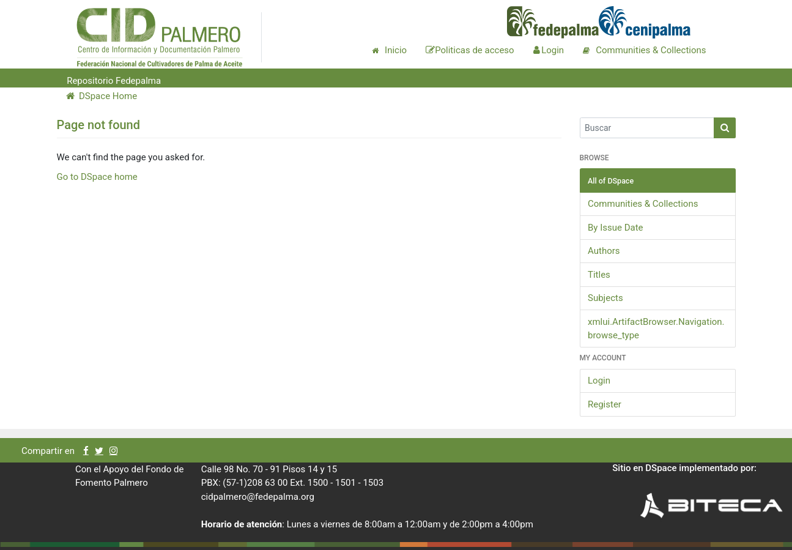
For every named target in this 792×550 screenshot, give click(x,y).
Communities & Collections (643, 203)
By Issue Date (615, 227)
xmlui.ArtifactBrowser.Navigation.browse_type (656, 328)
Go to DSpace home (97, 176)
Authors (604, 250)
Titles (599, 274)
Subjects (605, 297)
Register (604, 404)
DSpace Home (102, 96)
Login (599, 380)
